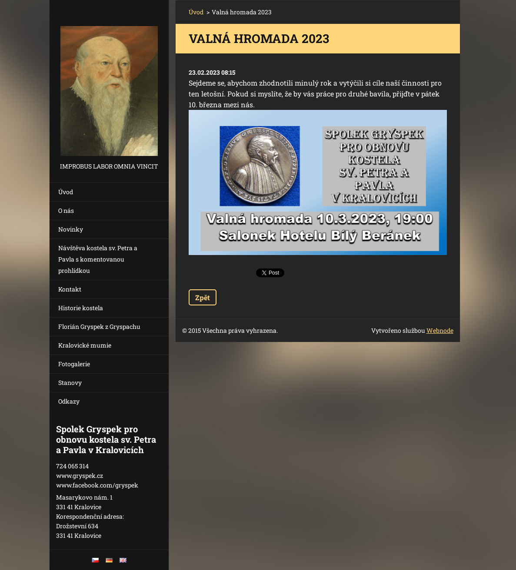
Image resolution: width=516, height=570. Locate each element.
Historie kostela (80, 308)
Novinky (70, 229)
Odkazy (69, 401)
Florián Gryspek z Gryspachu (99, 326)
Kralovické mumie (84, 345)
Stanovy (70, 382)
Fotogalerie (74, 364)
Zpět (202, 297)
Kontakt (69, 289)
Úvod (65, 192)
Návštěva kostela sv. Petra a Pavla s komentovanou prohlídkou (97, 259)
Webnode (439, 330)
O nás (66, 210)
